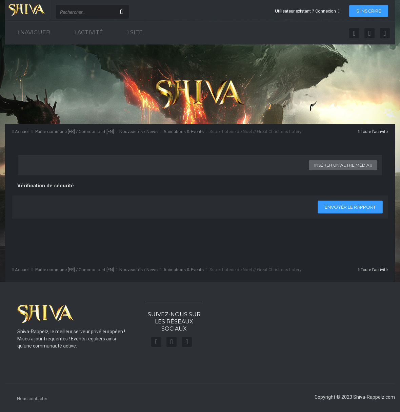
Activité (89, 32)
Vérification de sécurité (45, 186)
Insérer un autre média (343, 165)
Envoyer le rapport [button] (350, 207)
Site (136, 32)
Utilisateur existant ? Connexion (307, 11)
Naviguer (34, 32)
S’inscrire (368, 11)
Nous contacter (32, 398)
